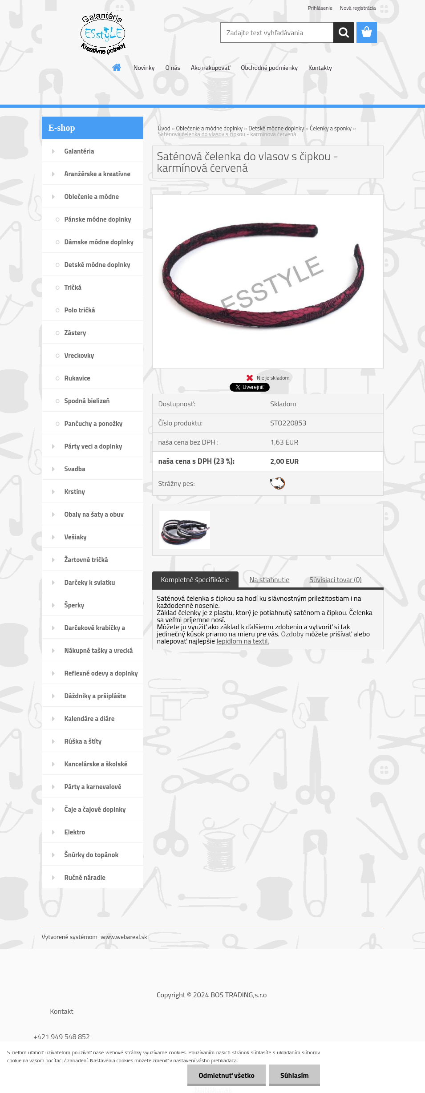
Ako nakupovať (210, 67)
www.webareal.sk (124, 936)
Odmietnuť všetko (226, 1075)
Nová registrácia (358, 8)
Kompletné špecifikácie (195, 579)
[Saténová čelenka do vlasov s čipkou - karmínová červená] (268, 198)
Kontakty (320, 67)
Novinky (144, 67)
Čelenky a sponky (331, 128)
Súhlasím (294, 1075)
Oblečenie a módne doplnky (209, 128)
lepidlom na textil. (243, 641)
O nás (173, 67)
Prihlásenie (320, 8)
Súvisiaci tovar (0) (335, 579)
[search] (343, 32)
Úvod (164, 128)
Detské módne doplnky (276, 128)
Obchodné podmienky (269, 67)
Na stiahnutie (270, 579)
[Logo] (103, 33)
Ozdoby (292, 633)
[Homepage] (117, 67)
